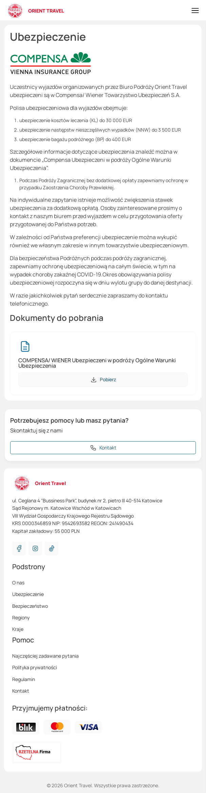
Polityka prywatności (34, 667)
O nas (18, 582)
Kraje (17, 629)
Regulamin (23, 679)
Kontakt (20, 691)
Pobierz (103, 379)
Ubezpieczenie (28, 594)
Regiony (21, 617)
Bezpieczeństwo (30, 606)
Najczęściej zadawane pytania (45, 656)
